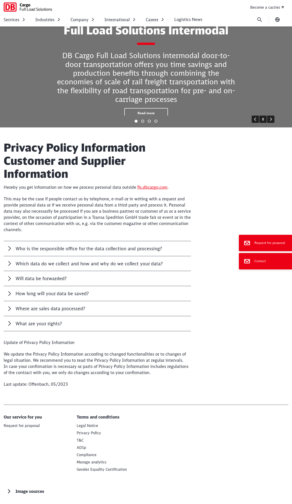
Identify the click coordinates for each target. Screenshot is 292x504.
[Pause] (263, 119)
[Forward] (270, 119)
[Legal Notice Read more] (87, 425)
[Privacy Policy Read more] (89, 433)
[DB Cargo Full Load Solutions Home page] (28, 7)
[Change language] (277, 19)
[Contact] (265, 261)
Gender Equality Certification (102, 469)
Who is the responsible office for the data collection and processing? (89, 248)
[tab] (136, 121)
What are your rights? (39, 323)
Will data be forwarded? (41, 278)
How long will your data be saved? (52, 293)
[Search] (259, 19)
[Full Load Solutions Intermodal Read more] (146, 113)
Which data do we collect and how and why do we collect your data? (89, 263)
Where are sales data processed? (50, 308)
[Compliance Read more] (86, 454)
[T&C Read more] (80, 440)
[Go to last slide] (255, 119)
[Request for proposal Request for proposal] (22, 425)
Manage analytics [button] (91, 462)
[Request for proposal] (265, 243)
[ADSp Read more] (81, 447)
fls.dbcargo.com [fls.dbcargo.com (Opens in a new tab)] (152, 187)
